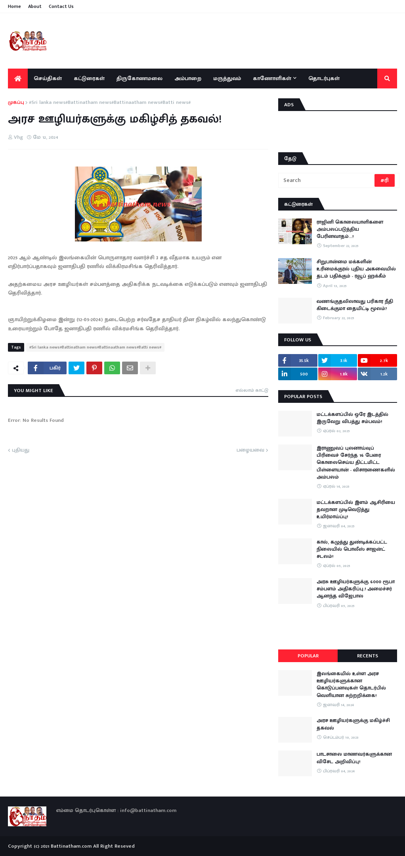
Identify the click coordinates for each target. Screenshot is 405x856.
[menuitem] (18, 78)
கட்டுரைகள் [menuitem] (89, 78)
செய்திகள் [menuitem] (48, 78)
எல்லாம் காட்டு (251, 390)
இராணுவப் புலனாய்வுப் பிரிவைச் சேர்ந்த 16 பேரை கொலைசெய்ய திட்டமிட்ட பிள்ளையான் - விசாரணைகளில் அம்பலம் (356, 462)
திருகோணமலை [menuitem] (139, 78)
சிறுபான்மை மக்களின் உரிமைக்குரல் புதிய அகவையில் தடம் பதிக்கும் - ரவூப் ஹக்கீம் (356, 269)
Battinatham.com (71, 846)
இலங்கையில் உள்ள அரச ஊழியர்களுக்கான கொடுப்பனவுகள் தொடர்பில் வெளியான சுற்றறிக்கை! (351, 684)
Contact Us (61, 6)
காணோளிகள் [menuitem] (272, 78)
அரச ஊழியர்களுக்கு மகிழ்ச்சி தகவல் (353, 724)
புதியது (20, 450)
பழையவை (250, 450)
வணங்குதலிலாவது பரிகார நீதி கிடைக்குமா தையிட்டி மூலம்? (355, 305)
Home (14, 6)
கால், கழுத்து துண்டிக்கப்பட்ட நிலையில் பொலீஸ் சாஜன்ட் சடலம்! (352, 549)
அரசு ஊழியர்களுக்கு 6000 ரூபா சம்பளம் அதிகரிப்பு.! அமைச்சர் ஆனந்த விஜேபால (356, 589)
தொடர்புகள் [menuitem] (324, 78)
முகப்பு (16, 103)
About (35, 6)
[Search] (326, 180)
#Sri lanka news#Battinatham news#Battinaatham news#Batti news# (110, 103)
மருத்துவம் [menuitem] (227, 78)
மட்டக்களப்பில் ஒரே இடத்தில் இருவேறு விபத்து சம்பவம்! (352, 418)
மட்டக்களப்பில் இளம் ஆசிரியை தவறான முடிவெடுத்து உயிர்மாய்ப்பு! (356, 510)
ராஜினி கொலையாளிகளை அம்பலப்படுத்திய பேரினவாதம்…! (350, 229)
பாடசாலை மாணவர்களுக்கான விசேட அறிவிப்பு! (354, 758)
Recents (367, 655)
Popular (308, 655)
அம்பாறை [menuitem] (187, 78)
